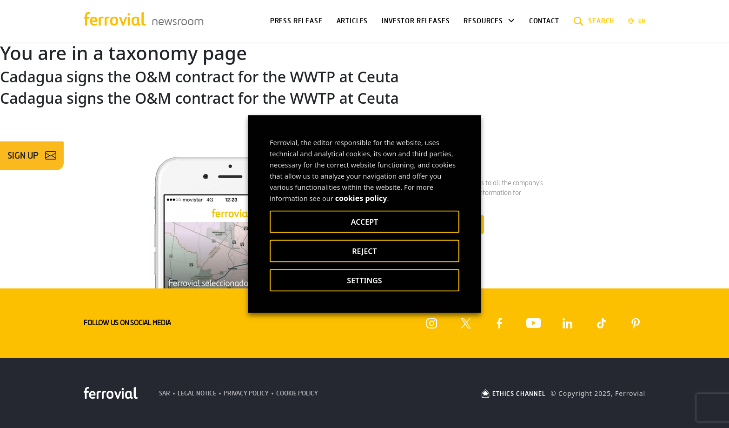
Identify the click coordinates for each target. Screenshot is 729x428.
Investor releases (416, 21)
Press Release (296, 21)
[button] (594, 21)
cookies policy (361, 198)
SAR (164, 393)
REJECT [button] (364, 251)
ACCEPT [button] (364, 222)
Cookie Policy (297, 393)
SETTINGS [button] (364, 280)
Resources (483, 21)
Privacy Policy (246, 393)
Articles (352, 21)
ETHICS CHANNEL (513, 394)
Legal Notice (197, 393)
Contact (544, 21)
